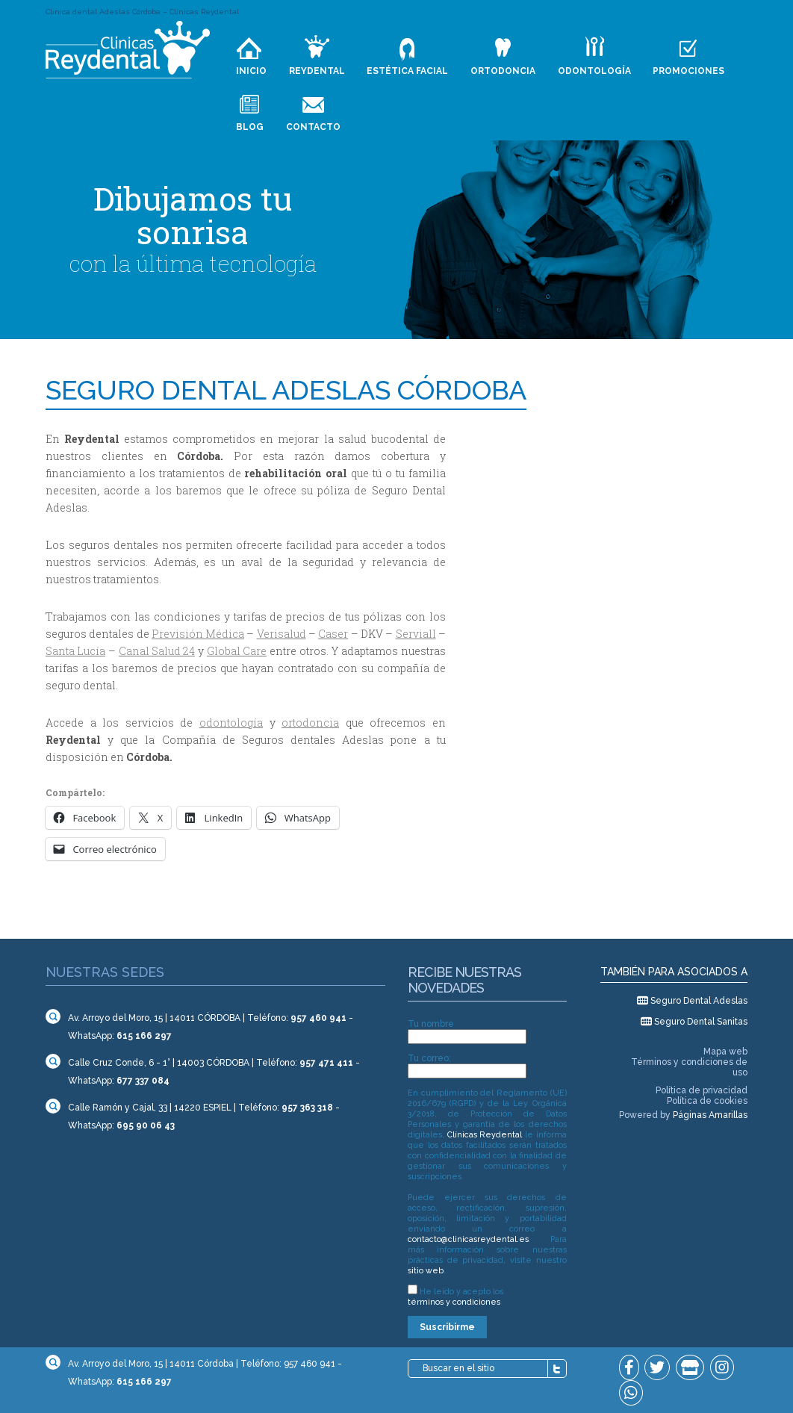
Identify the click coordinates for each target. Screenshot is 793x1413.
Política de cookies (707, 1101)
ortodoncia (310, 722)
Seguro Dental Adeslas (698, 1001)
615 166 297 (144, 1036)
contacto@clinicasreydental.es (468, 1239)
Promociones (688, 71)
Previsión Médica (198, 634)
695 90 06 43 (145, 1125)
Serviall (416, 634)
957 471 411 (326, 1063)
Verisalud (281, 634)
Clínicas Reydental (484, 1134)
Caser (333, 634)
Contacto (313, 127)
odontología (231, 722)
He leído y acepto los (455, 1296)
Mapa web (725, 1051)
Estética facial (407, 71)
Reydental (317, 71)
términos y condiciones (454, 1301)
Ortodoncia (502, 71)
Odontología (594, 71)
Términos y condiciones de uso (689, 1067)
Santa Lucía (75, 651)
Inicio (251, 71)
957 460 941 (318, 1018)
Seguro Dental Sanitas (700, 1021)
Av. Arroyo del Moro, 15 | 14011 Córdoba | (153, 1363)
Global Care (237, 651)
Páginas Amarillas (710, 1115)
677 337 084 (143, 1080)
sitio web (426, 1270)
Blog (250, 127)
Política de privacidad (701, 1090)
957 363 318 (307, 1107)
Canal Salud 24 (157, 651)
